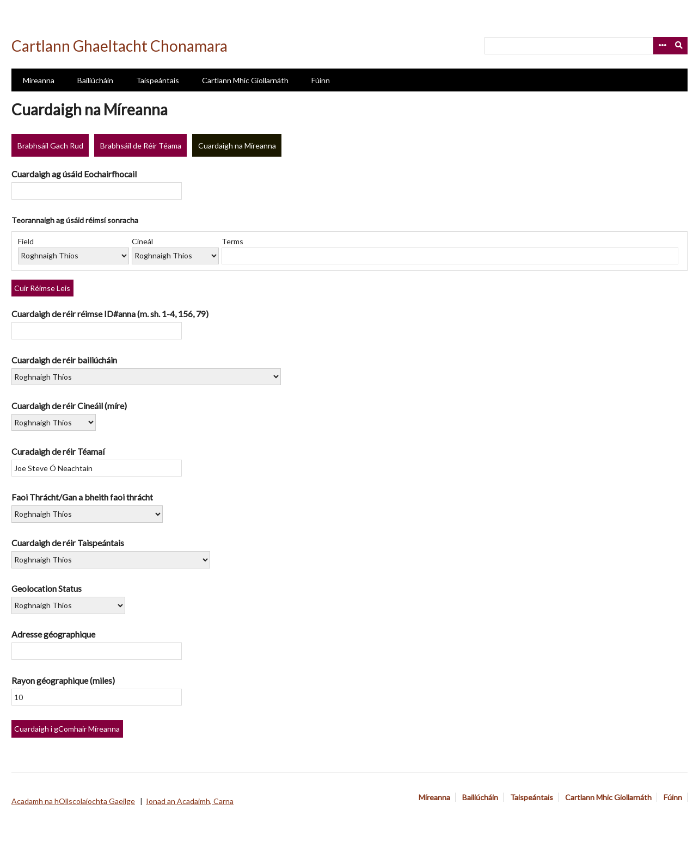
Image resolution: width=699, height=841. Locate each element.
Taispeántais (157, 80)
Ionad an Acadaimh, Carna (190, 801)
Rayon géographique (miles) (63, 680)
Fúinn (320, 80)
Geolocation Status (46, 588)
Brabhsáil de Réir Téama (140, 145)
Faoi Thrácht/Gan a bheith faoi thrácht (82, 497)
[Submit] (679, 45)
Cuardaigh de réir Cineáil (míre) (69, 405)
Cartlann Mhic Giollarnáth (245, 80)
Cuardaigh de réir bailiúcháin (64, 360)
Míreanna (38, 80)
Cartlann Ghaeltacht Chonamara (119, 45)
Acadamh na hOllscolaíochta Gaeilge (73, 801)
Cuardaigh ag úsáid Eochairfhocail (74, 174)
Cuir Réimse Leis (42, 288)
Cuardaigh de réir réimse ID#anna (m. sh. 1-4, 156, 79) (110, 313)
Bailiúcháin (95, 80)
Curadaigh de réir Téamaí (58, 451)
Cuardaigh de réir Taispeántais (67, 542)
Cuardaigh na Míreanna (237, 145)
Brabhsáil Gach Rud (50, 145)
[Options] (662, 45)
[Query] (586, 45)
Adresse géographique (53, 634)
